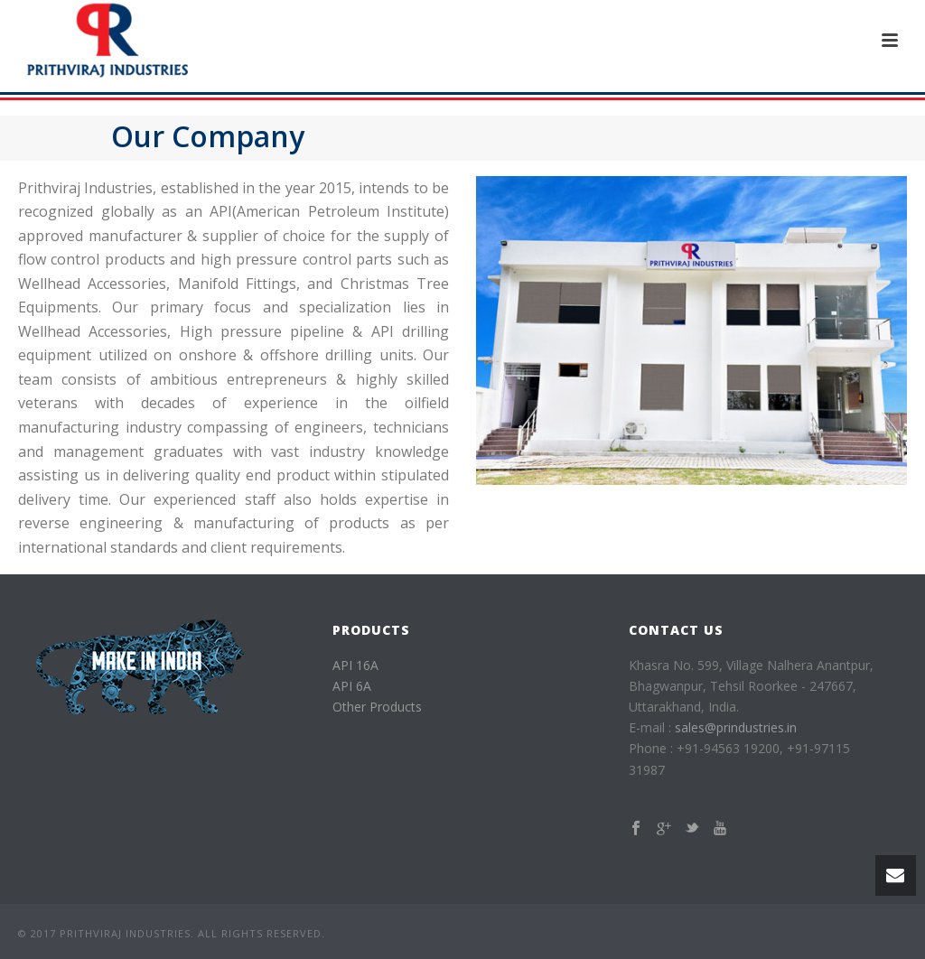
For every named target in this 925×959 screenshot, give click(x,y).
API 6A (351, 685)
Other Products (377, 706)
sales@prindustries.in (736, 727)
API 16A (355, 665)
